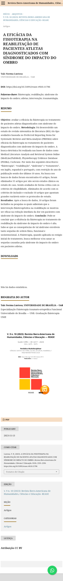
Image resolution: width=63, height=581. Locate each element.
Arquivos (17, 14)
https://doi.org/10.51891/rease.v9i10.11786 (28, 86)
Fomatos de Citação (15, 471)
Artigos (7, 526)
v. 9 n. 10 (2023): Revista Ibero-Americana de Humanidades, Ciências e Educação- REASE (26, 18)
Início (6, 14)
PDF (7, 419)
